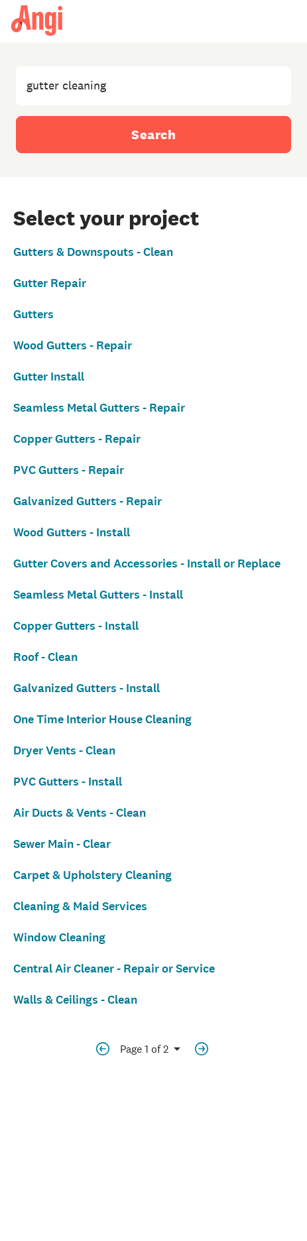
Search (153, 135)
